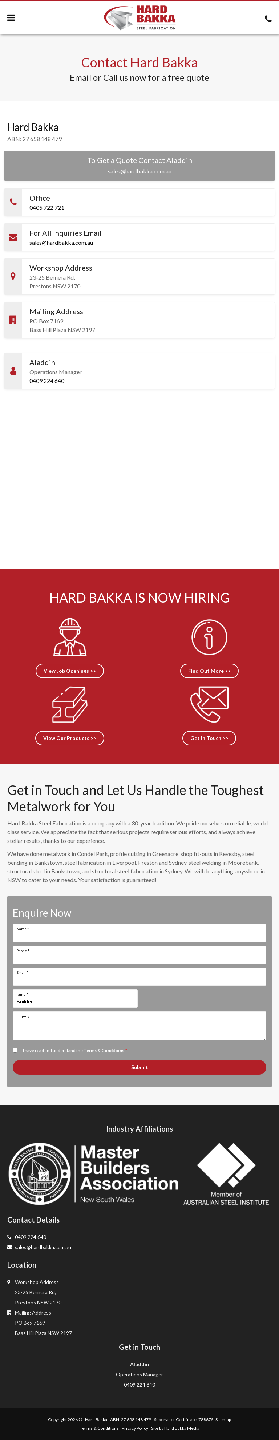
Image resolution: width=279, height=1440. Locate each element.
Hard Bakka (96, 1419)
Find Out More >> (209, 671)
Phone (22, 950)
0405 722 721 (46, 207)
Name (22, 929)
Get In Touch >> (209, 738)
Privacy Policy (135, 1428)
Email (22, 972)
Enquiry (22, 1016)
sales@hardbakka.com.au (139, 171)
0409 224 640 (46, 380)
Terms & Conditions (104, 1050)
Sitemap (223, 1419)
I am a (22, 994)
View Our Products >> (69, 738)
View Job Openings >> (70, 671)
